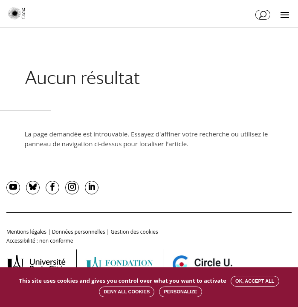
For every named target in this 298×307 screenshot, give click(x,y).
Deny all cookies (127, 291)
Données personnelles (78, 231)
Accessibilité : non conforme (39, 240)
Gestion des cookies (134, 231)
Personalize (180, 291)
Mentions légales (26, 231)
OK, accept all (254, 281)
